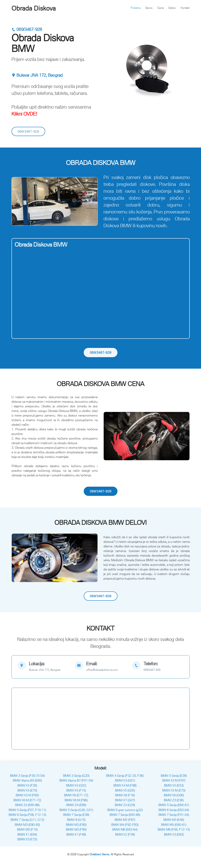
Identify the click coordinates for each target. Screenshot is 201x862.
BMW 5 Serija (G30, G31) (76, 810)
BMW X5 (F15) (76, 790)
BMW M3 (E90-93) (27, 825)
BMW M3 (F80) (76, 825)
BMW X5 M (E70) (173, 790)
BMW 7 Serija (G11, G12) (27, 820)
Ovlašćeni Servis (99, 854)
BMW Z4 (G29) (125, 805)
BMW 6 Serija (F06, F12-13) (27, 815)
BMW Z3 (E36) (174, 800)
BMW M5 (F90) (76, 829)
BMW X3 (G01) (125, 780)
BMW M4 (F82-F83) (124, 825)
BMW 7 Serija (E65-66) (125, 815)
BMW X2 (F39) (125, 834)
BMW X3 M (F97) (173, 780)
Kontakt (185, 7)
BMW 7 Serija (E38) (76, 815)
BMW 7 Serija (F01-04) (173, 815)
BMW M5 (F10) (27, 829)
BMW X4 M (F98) (124, 785)
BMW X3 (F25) (27, 839)
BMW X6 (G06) (174, 795)
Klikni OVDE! (24, 113)
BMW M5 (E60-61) (173, 825)
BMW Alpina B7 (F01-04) (76, 780)
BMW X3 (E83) (174, 834)
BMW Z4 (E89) (76, 805)
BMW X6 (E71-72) (76, 795)
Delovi (172, 7)
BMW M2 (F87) (125, 820)
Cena (160, 7)
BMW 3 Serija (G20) (76, 776)
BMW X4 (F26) (27, 785)
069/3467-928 (26, 29)
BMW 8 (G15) (76, 820)
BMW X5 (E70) (27, 790)
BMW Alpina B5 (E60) (27, 780)
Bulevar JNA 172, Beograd (37, 75)
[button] (18, 201)
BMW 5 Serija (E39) (174, 776)
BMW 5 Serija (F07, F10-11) (27, 810)
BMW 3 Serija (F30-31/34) (27, 776)
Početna (135, 7)
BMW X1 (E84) (27, 834)
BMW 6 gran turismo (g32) (125, 810)
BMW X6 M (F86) (76, 800)
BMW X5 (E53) (174, 785)
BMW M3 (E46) (173, 820)
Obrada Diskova (33, 8)
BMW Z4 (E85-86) (27, 805)
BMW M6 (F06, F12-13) (174, 829)
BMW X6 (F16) (125, 795)
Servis (149, 7)
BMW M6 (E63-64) (124, 829)
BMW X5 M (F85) (27, 795)
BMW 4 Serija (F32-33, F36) (125, 776)
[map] (43, 667)
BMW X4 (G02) (76, 785)
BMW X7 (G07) (125, 800)
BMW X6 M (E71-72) (27, 800)
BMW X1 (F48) (76, 834)
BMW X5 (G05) (125, 790)
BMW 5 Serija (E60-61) (173, 805)
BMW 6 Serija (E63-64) (173, 810)
